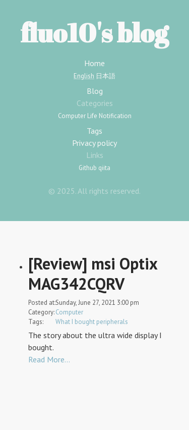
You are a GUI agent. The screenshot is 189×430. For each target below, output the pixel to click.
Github (88, 168)
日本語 (105, 76)
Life (92, 116)
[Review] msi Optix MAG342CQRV (92, 273)
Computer (72, 116)
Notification (115, 116)
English (84, 76)
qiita (104, 168)
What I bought (75, 321)
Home (94, 63)
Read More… (49, 359)
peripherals (112, 321)
